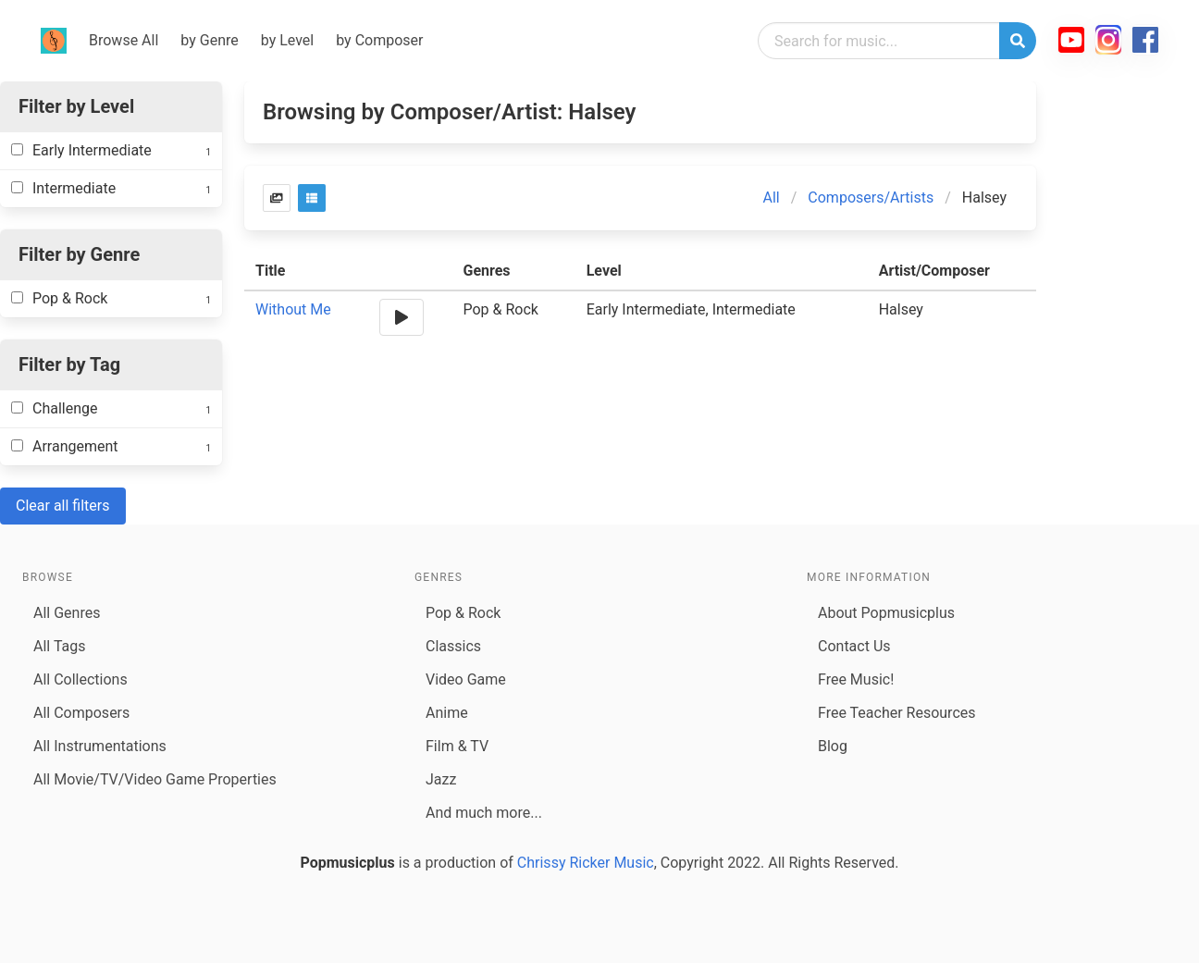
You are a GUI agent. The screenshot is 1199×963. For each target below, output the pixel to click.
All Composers (81, 713)
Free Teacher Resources (897, 713)
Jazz (441, 779)
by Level (287, 40)
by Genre (209, 40)
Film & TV (457, 746)
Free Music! (856, 679)
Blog (832, 746)
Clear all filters (63, 505)
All (771, 197)
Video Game (466, 679)
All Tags (59, 646)
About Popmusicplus (886, 613)
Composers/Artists (870, 197)
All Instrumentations (100, 746)
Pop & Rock (463, 613)
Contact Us (854, 646)
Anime (447, 713)
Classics (453, 646)
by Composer (379, 40)
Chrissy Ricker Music (585, 862)
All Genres (66, 613)
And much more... (484, 812)
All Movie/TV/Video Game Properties (155, 779)
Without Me (293, 309)
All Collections (80, 679)
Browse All (123, 40)
